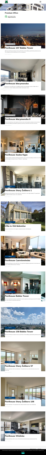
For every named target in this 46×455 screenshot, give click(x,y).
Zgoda (23, 453)
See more (7, 54)
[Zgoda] (44, 452)
